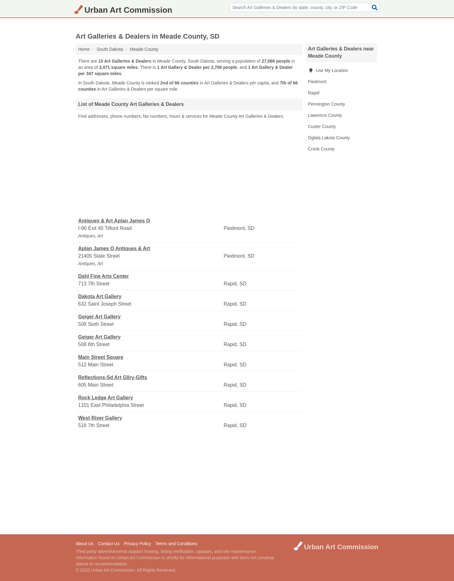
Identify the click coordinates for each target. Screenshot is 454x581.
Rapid (313, 92)
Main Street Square (100, 357)
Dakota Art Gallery (99, 296)
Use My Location (328, 70)
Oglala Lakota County (329, 137)
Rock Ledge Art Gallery (105, 397)
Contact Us (108, 543)
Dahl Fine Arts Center (103, 276)
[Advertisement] (189, 168)
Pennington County (326, 104)
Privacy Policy (137, 543)
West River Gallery (100, 418)
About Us (85, 543)
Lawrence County (325, 115)
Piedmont (317, 81)
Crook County (321, 148)
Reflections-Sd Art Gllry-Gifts (112, 377)
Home (84, 49)
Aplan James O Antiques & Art (114, 248)
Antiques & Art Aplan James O (114, 220)
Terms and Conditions (176, 543)
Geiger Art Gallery (99, 316)
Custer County (322, 126)
